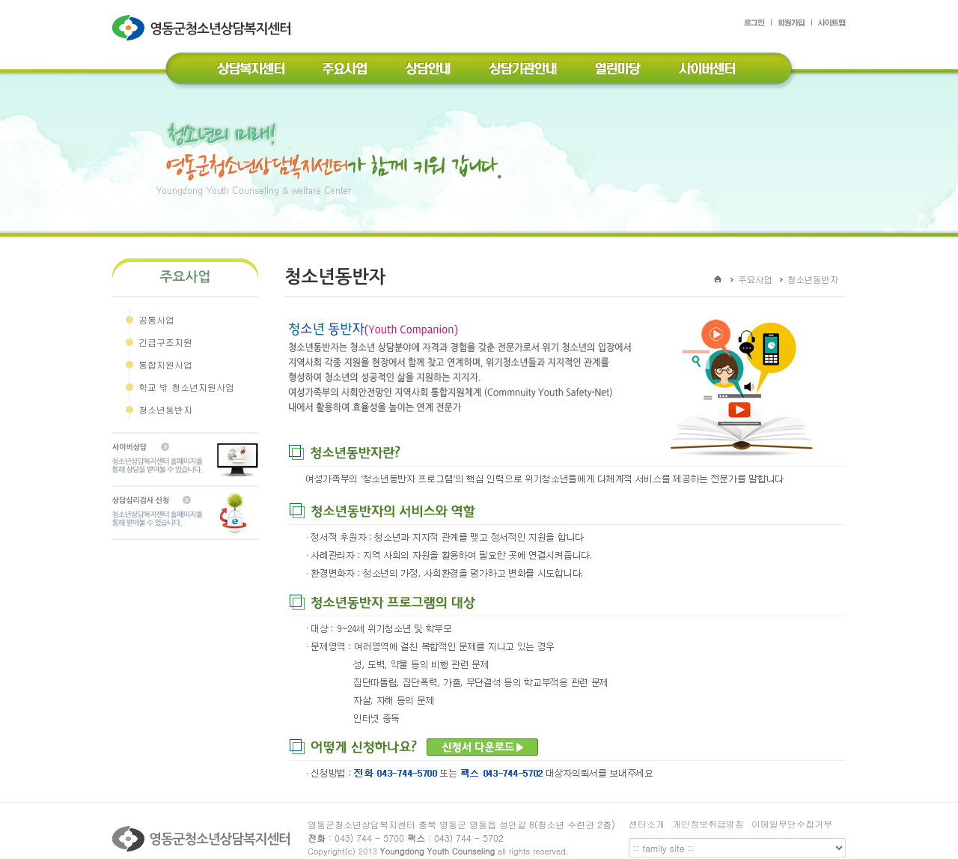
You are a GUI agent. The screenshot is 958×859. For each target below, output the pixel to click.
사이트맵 (829, 25)
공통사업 (156, 319)
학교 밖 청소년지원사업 (186, 386)
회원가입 (792, 25)
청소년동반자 (165, 409)
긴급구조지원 (165, 342)
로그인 (758, 25)
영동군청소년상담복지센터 (202, 39)
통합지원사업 (165, 364)
